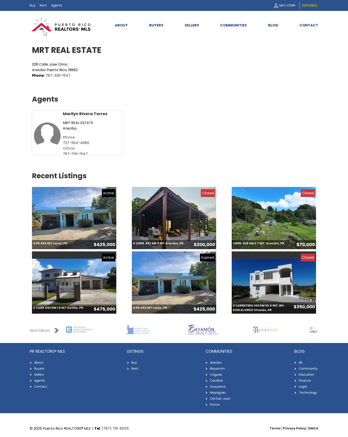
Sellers (192, 25)
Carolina (216, 380)
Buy (32, 5)
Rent (43, 5)
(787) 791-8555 (115, 428)
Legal (303, 386)
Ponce (215, 404)
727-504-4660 (76, 142)
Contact (308, 25)
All (300, 362)
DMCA (313, 428)
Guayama (217, 386)
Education (306, 374)
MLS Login (287, 5)
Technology (308, 392)
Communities (233, 25)
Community (308, 368)
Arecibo (216, 362)
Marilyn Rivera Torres (85, 113)
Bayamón (217, 368)
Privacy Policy (294, 428)
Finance (305, 380)
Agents (56, 5)
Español (310, 5)
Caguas (216, 374)
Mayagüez (218, 392)
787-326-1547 (57, 75)
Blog (273, 25)
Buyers (156, 25)
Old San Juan (220, 398)
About (121, 25)
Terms (275, 428)
